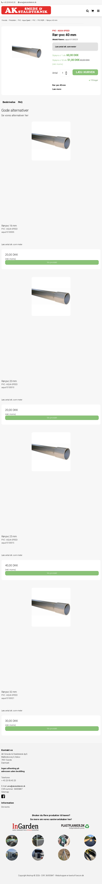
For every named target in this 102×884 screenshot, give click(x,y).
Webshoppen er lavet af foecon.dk (69, 875)
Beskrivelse (9, 102)
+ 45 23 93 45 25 (8, 2)
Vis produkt (52, 262)
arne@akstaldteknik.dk (27, 2)
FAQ (20, 102)
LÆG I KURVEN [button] (85, 72)
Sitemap (5, 792)
